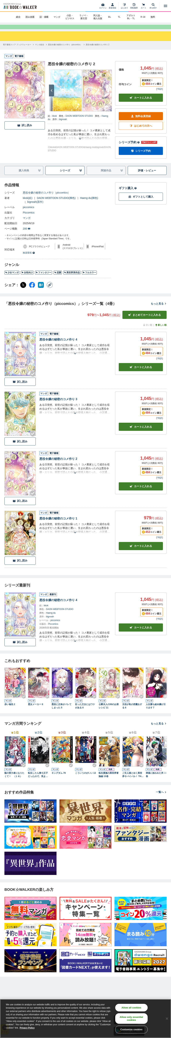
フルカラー (89, 277)
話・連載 (44, 17)
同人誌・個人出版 (97, 17)
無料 (153, 17)
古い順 (147, 330)
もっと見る (159, 308)
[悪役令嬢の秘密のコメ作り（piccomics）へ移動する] (65, 49)
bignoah (63, 124)
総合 (18, 17)
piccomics (28, 212)
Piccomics (28, 217)
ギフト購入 (128, 193)
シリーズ (71, 175)
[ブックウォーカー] (20, 6)
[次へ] (51, 95)
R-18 (142, 17)
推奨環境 (29, 258)
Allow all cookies (131, 1007)
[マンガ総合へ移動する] (39, 49)
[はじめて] (124, 6)
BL (109, 17)
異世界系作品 (72, 277)
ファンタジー (43, 277)
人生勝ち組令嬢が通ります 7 (156, 711)
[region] (85, 1018)
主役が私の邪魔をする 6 (132, 711)
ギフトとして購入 (140, 202)
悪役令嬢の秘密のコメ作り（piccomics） (46, 197)
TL (119, 17)
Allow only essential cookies (131, 1018)
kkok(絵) (27, 203)
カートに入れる (141, 103)
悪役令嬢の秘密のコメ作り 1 (58, 523)
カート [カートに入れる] (141, 372)
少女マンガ (12, 277)
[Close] (167, 1019)
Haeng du (51, 618)
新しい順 (161, 330)
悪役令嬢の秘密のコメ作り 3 (58, 404)
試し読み (24, 130)
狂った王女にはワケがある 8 (85, 711)
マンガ (57, 17)
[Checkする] (42, 121)
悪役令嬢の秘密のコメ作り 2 (58, 464)
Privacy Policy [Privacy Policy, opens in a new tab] (27, 1028)
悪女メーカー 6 (35, 709)
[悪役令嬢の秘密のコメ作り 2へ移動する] (97, 49)
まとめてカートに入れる (144, 320)
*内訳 (159, 94)
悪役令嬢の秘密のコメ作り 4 (58, 344)
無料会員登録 (141, 121)
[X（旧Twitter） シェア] (23, 290)
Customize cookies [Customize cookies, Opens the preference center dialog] (131, 1029)
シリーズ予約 (129, 147)
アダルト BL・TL (130, 17)
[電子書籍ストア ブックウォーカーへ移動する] (17, 49)
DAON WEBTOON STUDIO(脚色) (56, 203)
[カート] (143, 6)
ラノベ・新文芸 (83, 17)
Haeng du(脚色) (89, 203)
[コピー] (50, 290)
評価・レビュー (147, 175)
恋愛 (57, 277)
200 (26, 233)
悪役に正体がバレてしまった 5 (61, 711)
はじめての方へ (141, 131)
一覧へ (161, 797)
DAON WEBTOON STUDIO (79, 121)
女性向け (27, 277)
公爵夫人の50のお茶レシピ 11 (109, 711)
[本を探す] (153, 6)
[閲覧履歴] (134, 6)
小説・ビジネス (69, 17)
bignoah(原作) (35, 207)
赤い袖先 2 (9, 709)
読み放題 (30, 17)
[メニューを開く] (165, 6)
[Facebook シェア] (32, 290)
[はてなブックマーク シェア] (41, 290)
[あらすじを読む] (80, 139)
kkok (54, 121)
